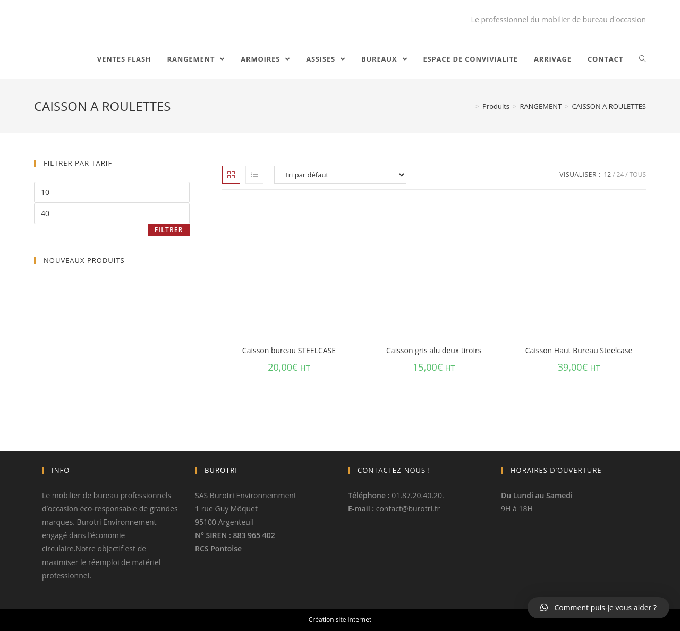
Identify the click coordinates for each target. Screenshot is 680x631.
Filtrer (169, 229)
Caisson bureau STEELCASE (289, 350)
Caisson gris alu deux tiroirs (433, 350)
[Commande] (340, 175)
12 (607, 174)
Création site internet (340, 619)
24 (620, 174)
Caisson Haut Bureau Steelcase (579, 350)
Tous (638, 174)
